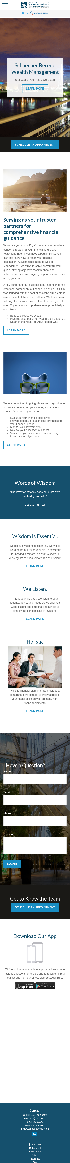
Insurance (35, 1158)
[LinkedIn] (34, 1134)
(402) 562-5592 (39, 1114)
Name (7, 771)
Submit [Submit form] (12, 863)
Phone (7, 813)
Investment (35, 1151)
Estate (35, 1155)
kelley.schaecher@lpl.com (35, 1128)
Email (6, 792)
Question (8, 834)
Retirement (35, 1148)
